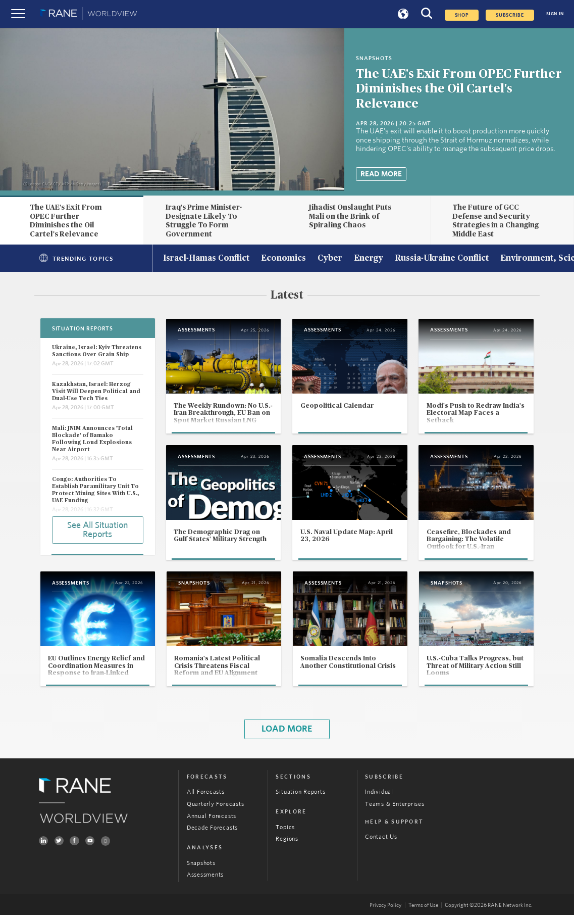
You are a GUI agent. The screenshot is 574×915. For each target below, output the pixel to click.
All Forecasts (206, 792)
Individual (379, 792)
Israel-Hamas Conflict (206, 259)
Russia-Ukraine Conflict (442, 259)
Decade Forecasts (212, 828)
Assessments (205, 875)
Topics (285, 827)
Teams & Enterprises (395, 804)
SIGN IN (555, 14)
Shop (462, 15)
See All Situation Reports (97, 530)
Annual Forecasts (211, 816)
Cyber (330, 259)
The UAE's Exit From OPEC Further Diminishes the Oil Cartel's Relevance (459, 89)
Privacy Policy (385, 905)
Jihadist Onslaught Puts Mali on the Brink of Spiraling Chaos (350, 216)
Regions (287, 839)
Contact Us (381, 837)
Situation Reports (300, 792)
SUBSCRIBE (510, 15)
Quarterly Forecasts (215, 804)
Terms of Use (423, 905)
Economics (283, 259)
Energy (368, 259)
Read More (381, 174)
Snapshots (201, 863)
